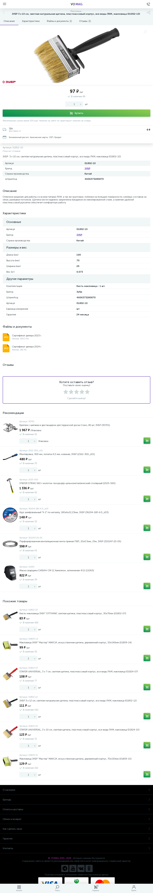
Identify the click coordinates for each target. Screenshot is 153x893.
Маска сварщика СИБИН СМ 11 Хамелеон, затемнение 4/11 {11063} (56, 570)
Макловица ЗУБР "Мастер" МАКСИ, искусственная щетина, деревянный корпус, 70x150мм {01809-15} (75, 758)
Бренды (76, 799)
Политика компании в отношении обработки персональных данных (76, 875)
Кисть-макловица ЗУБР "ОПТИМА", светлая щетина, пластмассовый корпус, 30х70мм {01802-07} (72, 613)
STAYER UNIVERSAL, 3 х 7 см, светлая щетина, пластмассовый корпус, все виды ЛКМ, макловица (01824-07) (78, 671)
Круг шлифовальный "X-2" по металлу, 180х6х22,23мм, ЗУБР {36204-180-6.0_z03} (64, 512)
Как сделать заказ (76, 828)
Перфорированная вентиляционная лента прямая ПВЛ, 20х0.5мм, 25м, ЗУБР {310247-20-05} (70, 541)
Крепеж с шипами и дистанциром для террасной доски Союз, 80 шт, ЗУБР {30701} (64, 425)
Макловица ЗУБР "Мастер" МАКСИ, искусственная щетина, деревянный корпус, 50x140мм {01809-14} (75, 642)
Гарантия (76, 838)
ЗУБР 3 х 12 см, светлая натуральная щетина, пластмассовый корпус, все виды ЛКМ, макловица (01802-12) (78, 700)
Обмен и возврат (76, 819)
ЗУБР (87, 168)
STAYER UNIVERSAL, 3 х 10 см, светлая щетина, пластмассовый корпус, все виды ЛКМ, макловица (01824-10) (79, 729)
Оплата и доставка (76, 809)
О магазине (76, 789)
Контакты (76, 848)
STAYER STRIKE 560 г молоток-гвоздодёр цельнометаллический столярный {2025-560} (67, 483)
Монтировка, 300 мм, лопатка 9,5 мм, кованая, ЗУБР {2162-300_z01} (57, 454)
